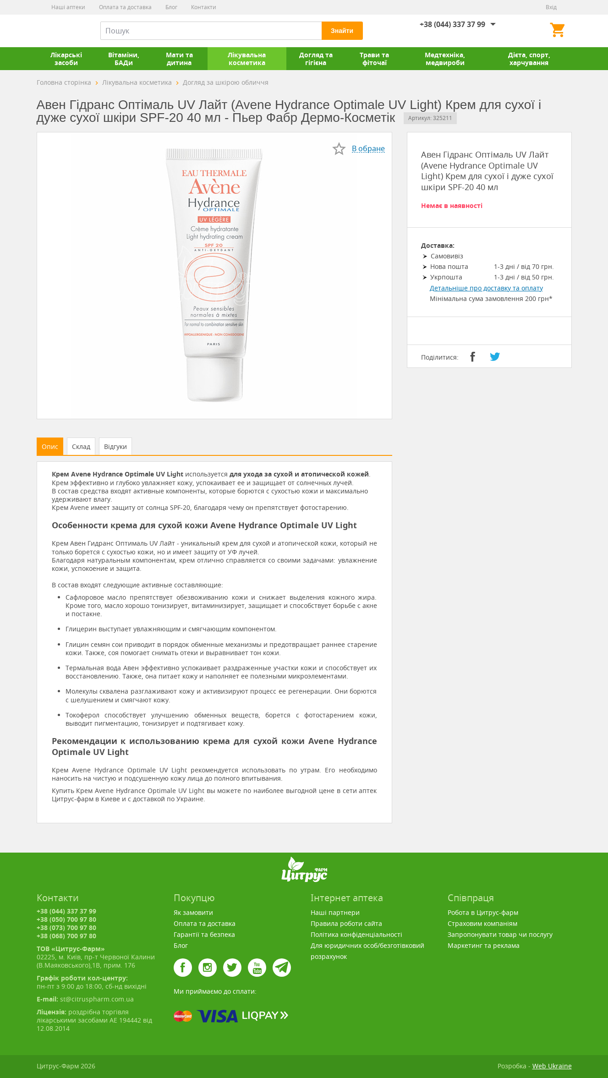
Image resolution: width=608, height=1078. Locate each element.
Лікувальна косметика (247, 58)
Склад (81, 446)
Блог (171, 7)
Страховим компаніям (482, 923)
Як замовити (193, 912)
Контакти (203, 7)
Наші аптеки (68, 7)
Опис (50, 446)
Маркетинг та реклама (484, 945)
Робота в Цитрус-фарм (483, 912)
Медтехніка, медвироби (445, 58)
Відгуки (115, 446)
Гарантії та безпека (204, 934)
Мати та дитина (179, 58)
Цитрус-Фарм (58, 30)
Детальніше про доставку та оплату (486, 288)
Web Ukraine (552, 1066)
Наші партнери (335, 912)
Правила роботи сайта (346, 923)
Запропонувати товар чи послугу (500, 934)
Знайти (342, 30)
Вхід (551, 7)
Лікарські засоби (66, 58)
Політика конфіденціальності (356, 934)
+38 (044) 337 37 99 (452, 24)
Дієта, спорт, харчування (529, 58)
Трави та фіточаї (374, 58)
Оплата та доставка (125, 7)
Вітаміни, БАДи (123, 58)
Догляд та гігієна (316, 58)
